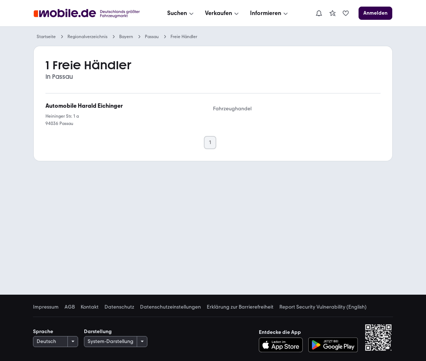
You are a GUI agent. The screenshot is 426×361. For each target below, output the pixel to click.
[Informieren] (269, 13)
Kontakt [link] (90, 307)
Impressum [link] (46, 307)
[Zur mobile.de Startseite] (89, 13)
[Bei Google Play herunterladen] (333, 345)
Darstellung (98, 331)
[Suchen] (181, 13)
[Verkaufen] (222, 13)
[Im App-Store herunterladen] (283, 345)
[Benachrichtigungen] (319, 13)
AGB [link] (70, 307)
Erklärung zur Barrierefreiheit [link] (240, 307)
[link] (332, 13)
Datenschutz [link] (119, 307)
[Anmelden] (375, 13)
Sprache (43, 331)
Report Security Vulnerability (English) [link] (323, 307)
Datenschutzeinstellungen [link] (170, 307)
